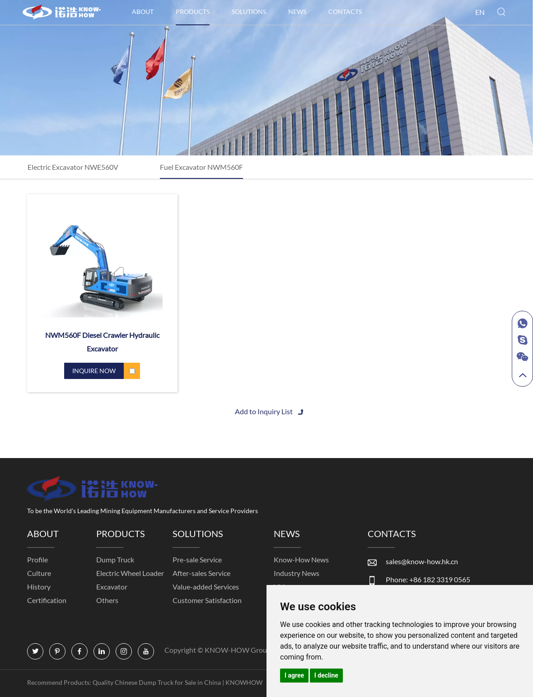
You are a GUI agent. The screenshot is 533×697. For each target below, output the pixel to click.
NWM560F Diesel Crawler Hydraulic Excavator (102, 342)
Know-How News (301, 559)
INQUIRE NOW (94, 370)
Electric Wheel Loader (130, 573)
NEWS (297, 11)
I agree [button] (294, 675)
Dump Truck (115, 559)
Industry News (296, 573)
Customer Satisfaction (207, 600)
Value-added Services (206, 586)
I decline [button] (326, 675)
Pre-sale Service (197, 559)
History (39, 586)
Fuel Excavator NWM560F (201, 167)
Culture (39, 573)
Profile (37, 559)
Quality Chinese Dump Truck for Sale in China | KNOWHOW (178, 682)
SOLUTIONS (249, 11)
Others (107, 600)
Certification (46, 600)
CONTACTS (345, 11)
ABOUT (143, 11)
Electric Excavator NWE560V (73, 167)
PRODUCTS (193, 11)
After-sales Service (201, 573)
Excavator (111, 586)
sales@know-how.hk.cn (422, 561)
